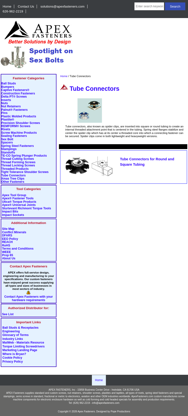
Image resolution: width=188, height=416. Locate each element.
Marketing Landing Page (19, 350)
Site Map (8, 229)
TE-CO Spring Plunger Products (24, 155)
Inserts (6, 100)
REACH (7, 242)
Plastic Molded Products (18, 116)
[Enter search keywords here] (149, 6)
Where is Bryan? (14, 354)
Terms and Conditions (17, 248)
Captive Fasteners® (15, 90)
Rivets (5, 129)
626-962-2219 (13, 11)
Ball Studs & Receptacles (20, 327)
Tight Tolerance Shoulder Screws (25, 172)
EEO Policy (10, 239)
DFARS (7, 235)
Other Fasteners (12, 181)
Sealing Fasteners (14, 136)
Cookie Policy (12, 358)
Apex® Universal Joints (19, 205)
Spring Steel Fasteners (17, 146)
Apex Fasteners (86, 411)
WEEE (6, 252)
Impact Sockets (13, 215)
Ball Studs (8, 83)
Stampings (9, 149)
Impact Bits (10, 211)
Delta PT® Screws (14, 96)
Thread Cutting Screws (17, 159)
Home (7, 6)
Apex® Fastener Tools (17, 198)
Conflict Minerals (14, 232)
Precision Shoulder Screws (20, 123)
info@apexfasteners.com (106, 403)
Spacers (7, 142)
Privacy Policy (12, 361)
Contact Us (26, 6)
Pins (4, 113)
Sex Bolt (7, 139)
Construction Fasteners (18, 93)
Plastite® (7, 119)
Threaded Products (15, 169)
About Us (8, 258)
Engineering (11, 331)
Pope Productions (120, 411)
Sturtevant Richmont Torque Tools (26, 208)
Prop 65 (7, 255)
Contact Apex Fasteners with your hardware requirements (28, 298)
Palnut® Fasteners (14, 110)
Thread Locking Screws (18, 165)
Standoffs (8, 152)
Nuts (4, 103)
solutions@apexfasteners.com (63, 6)
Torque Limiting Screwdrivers (23, 346)
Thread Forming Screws (18, 162)
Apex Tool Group (14, 195)
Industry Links (12, 339)
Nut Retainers (11, 106)
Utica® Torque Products (19, 201)
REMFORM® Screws (15, 126)
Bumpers (7, 87)
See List (7, 314)
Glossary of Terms (15, 335)
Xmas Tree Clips (12, 178)
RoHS (6, 245)
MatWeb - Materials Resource (23, 343)
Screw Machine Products (19, 132)
